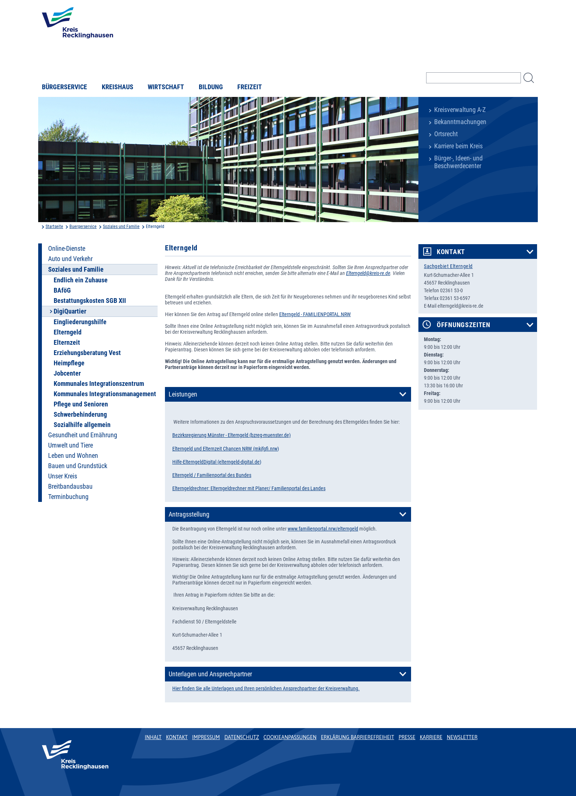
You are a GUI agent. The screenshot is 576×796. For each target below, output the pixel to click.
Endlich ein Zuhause (81, 280)
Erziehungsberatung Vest (87, 353)
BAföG (62, 290)
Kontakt (451, 252)
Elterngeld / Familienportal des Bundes (211, 475)
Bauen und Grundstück (77, 466)
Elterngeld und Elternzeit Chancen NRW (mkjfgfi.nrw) (225, 449)
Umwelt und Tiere (70, 445)
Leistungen (183, 394)
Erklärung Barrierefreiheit (357, 737)
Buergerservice (83, 226)
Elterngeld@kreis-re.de (368, 273)
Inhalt (153, 737)
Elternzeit (67, 342)
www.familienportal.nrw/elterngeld (323, 529)
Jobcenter (67, 373)
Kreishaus (117, 87)
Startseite (54, 226)
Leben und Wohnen (73, 455)
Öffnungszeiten (463, 325)
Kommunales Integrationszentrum (99, 383)
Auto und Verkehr (70, 259)
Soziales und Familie (121, 226)
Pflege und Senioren (81, 404)
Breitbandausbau (70, 486)
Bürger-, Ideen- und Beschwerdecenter (458, 162)
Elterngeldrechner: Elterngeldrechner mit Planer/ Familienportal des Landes (248, 488)
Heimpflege (69, 363)
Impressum (206, 737)
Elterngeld (68, 332)
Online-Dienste (66, 248)
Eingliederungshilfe (80, 322)
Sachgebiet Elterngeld (448, 266)
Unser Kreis (62, 476)
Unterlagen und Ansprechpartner (210, 674)
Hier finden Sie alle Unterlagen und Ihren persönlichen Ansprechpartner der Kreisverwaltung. (266, 688)
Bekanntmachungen (460, 122)
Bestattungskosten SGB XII (90, 300)
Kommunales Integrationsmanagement (105, 394)
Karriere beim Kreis (458, 146)
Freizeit (249, 87)
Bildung (211, 87)
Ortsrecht (446, 134)
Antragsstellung (189, 514)
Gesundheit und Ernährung (82, 435)
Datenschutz (241, 737)
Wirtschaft (166, 87)
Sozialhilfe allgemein (82, 424)
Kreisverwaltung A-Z (460, 109)
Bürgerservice (64, 87)
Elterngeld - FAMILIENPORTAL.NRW (315, 314)
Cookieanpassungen (289, 737)
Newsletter (462, 737)
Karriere (431, 737)
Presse (407, 737)
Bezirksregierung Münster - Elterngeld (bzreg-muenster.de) (231, 435)
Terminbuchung (68, 496)
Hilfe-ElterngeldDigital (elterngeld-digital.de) (216, 462)
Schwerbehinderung (80, 414)
